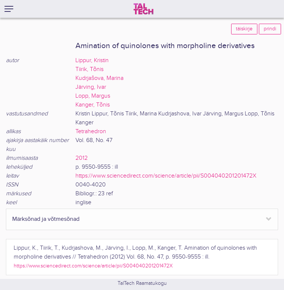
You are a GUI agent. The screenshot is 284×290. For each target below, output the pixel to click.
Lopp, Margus (92, 96)
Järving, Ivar (90, 87)
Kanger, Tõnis (92, 104)
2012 (81, 158)
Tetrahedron (90, 131)
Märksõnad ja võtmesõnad (46, 219)
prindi (270, 29)
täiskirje (244, 29)
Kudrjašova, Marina (99, 78)
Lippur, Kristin (92, 60)
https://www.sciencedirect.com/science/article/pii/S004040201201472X (165, 175)
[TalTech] (143, 9)
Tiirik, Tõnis (89, 69)
